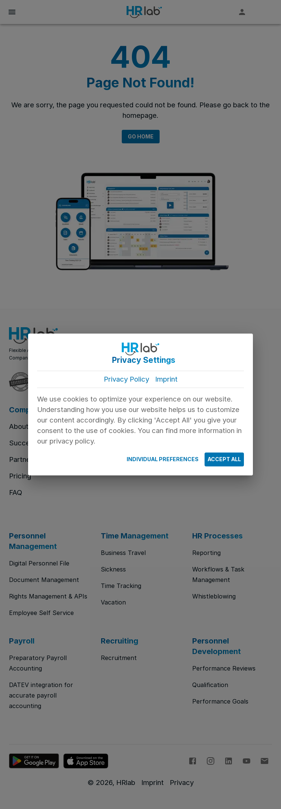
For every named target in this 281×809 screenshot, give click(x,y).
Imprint (166, 379)
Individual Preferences (163, 459)
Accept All (224, 459)
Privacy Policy (126, 379)
